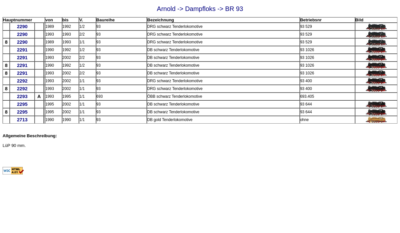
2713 (22, 119)
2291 (22, 49)
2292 (22, 80)
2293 (22, 96)
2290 (22, 26)
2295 (22, 104)
